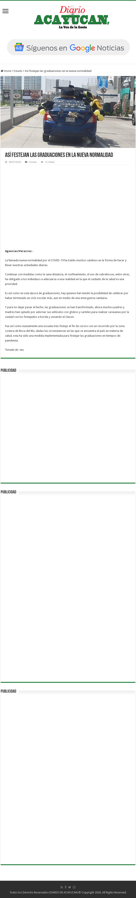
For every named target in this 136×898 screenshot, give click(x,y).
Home (6, 71)
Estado (18, 71)
